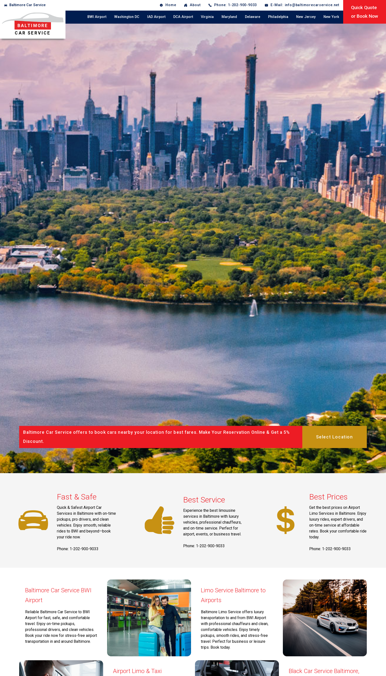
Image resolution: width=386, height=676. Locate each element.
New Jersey (306, 17)
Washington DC (126, 17)
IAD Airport (156, 17)
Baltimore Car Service (27, 5)
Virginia (207, 17)
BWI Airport (96, 17)
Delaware (252, 17)
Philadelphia (278, 17)
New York (331, 17)
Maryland (229, 17)
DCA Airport (183, 17)
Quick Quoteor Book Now (364, 12)
